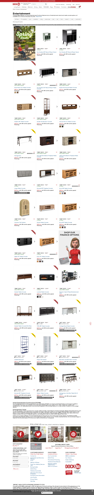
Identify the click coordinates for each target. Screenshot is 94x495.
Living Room (17, 7)
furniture (18, 9)
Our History (68, 458)
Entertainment (23, 9)
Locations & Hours (52, 454)
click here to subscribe (47, 492)
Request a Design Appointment (52, 464)
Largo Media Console (19, 188)
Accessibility (68, 461)
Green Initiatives (69, 459)
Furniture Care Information (37, 475)
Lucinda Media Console (43, 292)
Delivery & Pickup (34, 462)
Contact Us (33, 456)
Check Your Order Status (36, 454)
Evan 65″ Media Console (65, 222)
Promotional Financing (54, 459)
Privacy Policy (34, 479)
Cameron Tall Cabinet (19, 222)
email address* (16, 464)
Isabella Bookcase (19, 359)
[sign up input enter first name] (21, 458)
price (30, 19)
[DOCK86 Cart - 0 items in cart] (79, 7)
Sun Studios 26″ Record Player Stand (46, 52)
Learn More (48, 448)
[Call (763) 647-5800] (77, 473)
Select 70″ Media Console (20, 256)
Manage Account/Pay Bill (71, 448)
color (57, 19)
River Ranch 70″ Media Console (22, 87)
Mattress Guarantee (35, 470)
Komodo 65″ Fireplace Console (45, 188)
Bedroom (30, 7)
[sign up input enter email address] (21, 466)
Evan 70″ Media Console (43, 256)
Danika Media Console (42, 222)
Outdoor (57, 7)
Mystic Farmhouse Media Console (68, 87)
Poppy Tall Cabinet (41, 359)
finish (62, 19)
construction (78, 19)
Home (14, 9)
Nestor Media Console (42, 393)
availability (35, 19)
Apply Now (58, 448)
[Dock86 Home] (17, 4)
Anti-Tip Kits (33, 477)
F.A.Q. (31, 460)
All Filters (17, 19)
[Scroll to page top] (90, 323)
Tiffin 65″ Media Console (43, 326)
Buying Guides (34, 467)
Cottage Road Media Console (66, 326)
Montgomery (17, 155)
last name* (15, 460)
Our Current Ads (52, 456)
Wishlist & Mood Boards (54, 461)
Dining (35, 7)
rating (41, 19)
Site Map (32, 481)
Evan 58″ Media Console (65, 188)
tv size (72, 19)
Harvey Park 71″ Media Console (67, 121)
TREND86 (46, 7)
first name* (16, 456)
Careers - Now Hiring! (71, 454)
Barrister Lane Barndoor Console (68, 359)
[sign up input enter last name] (21, 462)
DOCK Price (33, 469)
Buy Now (15, 445)
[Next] (57, 37)
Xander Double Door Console (44, 121)
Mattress (24, 7)
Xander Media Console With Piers (23, 326)
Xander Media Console (20, 292)
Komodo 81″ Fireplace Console (22, 393)
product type (47, 19)
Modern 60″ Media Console (21, 121)
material (67, 19)
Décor (40, 7)
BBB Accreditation (70, 456)
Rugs (51, 7)
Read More (39, 16)
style (53, 19)
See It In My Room (52, 466)
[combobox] (38, 4)
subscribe (16, 468)
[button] (26, 4)
